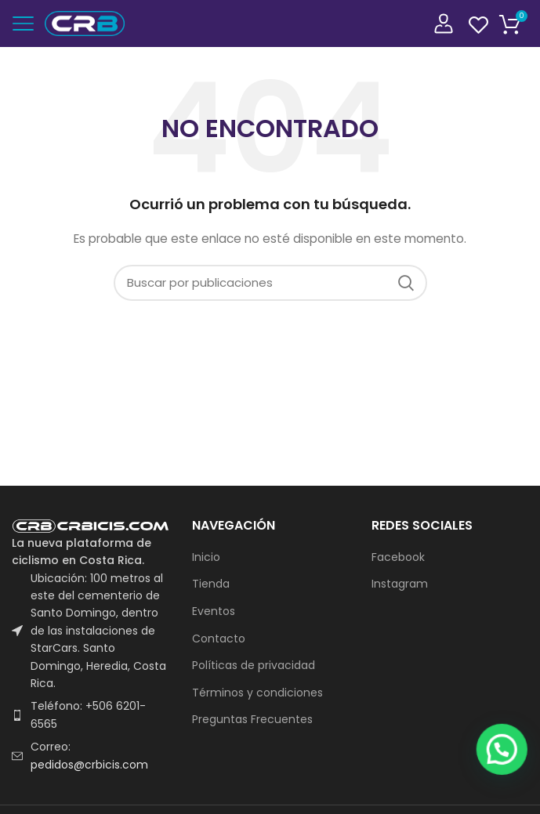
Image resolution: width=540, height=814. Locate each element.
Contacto (218, 638)
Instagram (399, 584)
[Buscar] (270, 283)
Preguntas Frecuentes (252, 719)
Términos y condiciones (257, 693)
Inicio (206, 557)
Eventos (213, 611)
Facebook (398, 557)
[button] (508, 792)
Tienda (211, 584)
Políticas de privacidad (253, 665)
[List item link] (90, 715)
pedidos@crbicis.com (89, 764)
